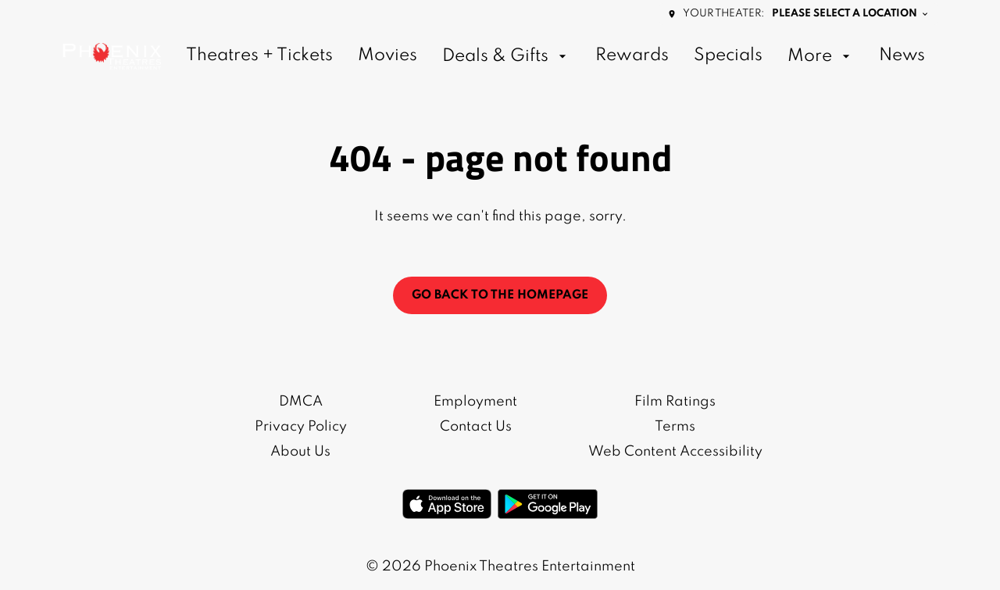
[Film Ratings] (675, 401)
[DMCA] (301, 401)
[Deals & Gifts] (506, 56)
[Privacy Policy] (301, 426)
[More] (821, 56)
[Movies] (387, 56)
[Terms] (675, 426)
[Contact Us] (476, 426)
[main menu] (555, 56)
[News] (902, 56)
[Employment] (475, 401)
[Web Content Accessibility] (675, 451)
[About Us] (300, 451)
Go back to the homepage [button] (500, 295)
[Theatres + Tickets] (259, 56)
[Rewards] (632, 56)
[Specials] (728, 56)
